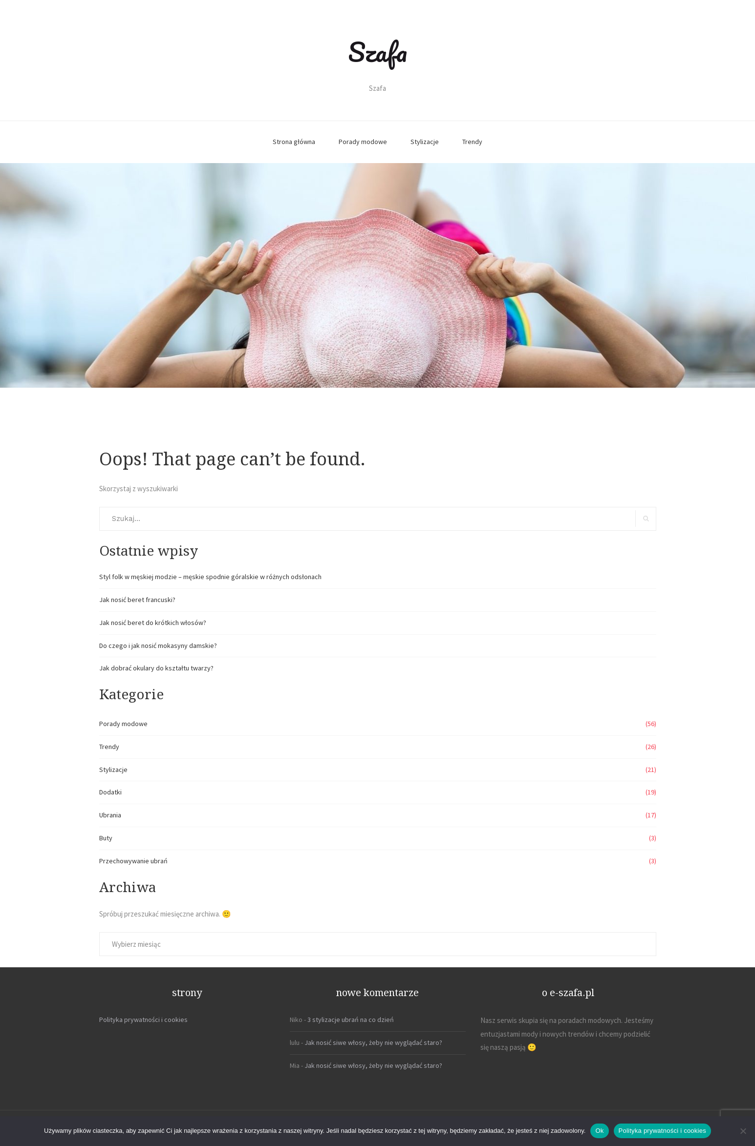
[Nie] (743, 1131)
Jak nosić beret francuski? (137, 599)
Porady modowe (363, 141)
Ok (599, 1130)
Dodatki (110, 792)
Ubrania (110, 815)
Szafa (377, 51)
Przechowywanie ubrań (133, 860)
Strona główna (294, 141)
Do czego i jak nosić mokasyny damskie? (158, 645)
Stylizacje (424, 141)
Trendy (472, 141)
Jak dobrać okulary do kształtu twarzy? (156, 668)
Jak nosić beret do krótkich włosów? (152, 622)
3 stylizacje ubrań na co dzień (350, 1019)
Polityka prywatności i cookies (143, 1019)
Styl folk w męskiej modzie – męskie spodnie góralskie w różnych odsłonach (210, 576)
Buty (105, 837)
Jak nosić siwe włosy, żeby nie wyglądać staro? (373, 1042)
